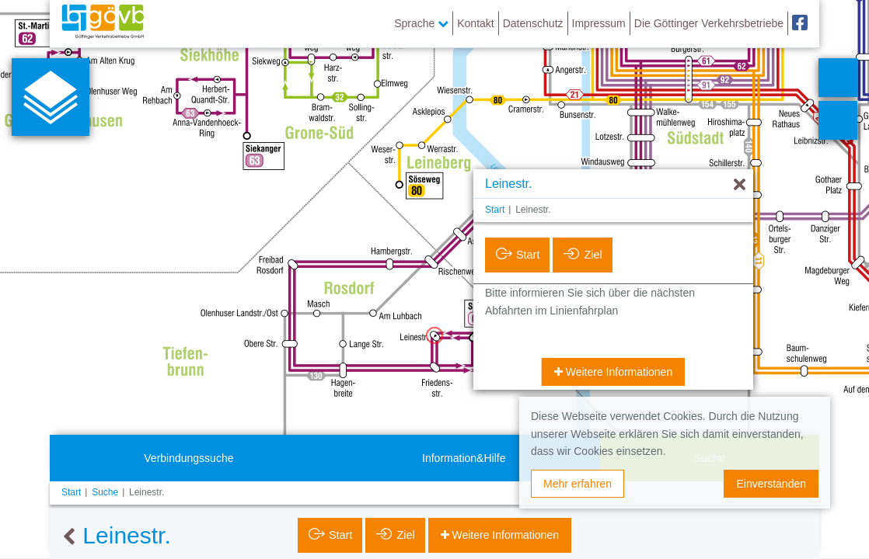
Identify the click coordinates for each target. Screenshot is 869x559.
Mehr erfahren (577, 483)
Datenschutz (533, 23)
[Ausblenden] (739, 185)
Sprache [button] (421, 23)
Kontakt (475, 23)
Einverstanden (771, 483)
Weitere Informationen (617, 372)
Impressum (599, 23)
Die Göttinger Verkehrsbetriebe (708, 23)
